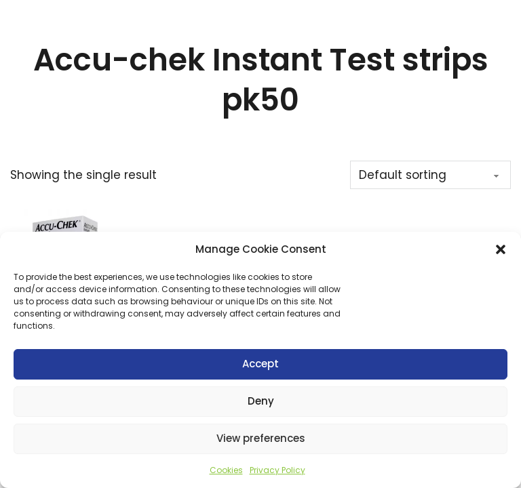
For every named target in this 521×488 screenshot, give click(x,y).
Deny (261, 401)
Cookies (226, 470)
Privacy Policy (277, 470)
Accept (260, 364)
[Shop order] (430, 175)
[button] (500, 249)
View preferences (260, 438)
